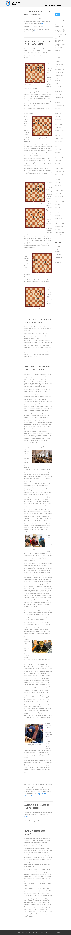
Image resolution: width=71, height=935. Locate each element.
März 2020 (58, 166)
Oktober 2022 (59, 146)
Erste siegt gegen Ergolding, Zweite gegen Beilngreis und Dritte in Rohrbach (60, 47)
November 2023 (60, 130)
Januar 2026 (59, 67)
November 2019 (60, 174)
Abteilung (45, 2)
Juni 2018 (58, 207)
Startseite (32, 2)
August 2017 (59, 235)
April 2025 (58, 86)
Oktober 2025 (59, 75)
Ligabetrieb (58, 249)
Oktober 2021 (59, 152)
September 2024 (60, 105)
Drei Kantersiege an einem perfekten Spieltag (60, 40)
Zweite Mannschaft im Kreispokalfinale (60, 35)
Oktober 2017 (59, 229)
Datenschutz (60, 5)
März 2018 (58, 215)
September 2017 (60, 232)
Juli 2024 (58, 108)
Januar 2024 (59, 124)
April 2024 (58, 116)
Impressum (52, 5)
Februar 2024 (59, 122)
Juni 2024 (58, 111)
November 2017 (60, 226)
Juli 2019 (58, 180)
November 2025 (60, 72)
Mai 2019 (58, 185)
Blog (39, 2)
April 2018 (58, 213)
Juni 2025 (58, 80)
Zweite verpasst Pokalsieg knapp (59, 25)
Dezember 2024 (60, 97)
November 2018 (60, 196)
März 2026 (58, 61)
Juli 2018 (58, 204)
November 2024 (60, 100)
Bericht (43, 23)
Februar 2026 (59, 64)
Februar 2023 (59, 138)
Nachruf (57, 251)
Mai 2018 (58, 210)
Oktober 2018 (59, 199)
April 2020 (58, 163)
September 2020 (60, 157)
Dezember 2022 (60, 144)
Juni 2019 (58, 182)
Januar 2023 (59, 141)
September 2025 (60, 78)
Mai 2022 (58, 149)
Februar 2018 (59, 218)
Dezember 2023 (60, 127)
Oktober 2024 (59, 102)
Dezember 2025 (60, 69)
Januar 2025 (59, 94)
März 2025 (58, 89)
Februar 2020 (59, 168)
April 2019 (58, 188)
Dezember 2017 (60, 224)
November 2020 (60, 155)
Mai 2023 (58, 133)
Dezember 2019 (60, 171)
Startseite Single (59, 257)
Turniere (58, 262)
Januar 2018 (59, 221)
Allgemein (58, 246)
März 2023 (58, 135)
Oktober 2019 (59, 177)
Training (62, 2)
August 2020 (59, 160)
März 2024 (58, 119)
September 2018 (60, 202)
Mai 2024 (58, 113)
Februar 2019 (59, 191)
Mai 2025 (58, 83)
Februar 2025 (59, 91)
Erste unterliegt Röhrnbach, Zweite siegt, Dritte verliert (60, 30)
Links (45, 5)
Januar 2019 (59, 193)
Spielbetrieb (54, 2)
